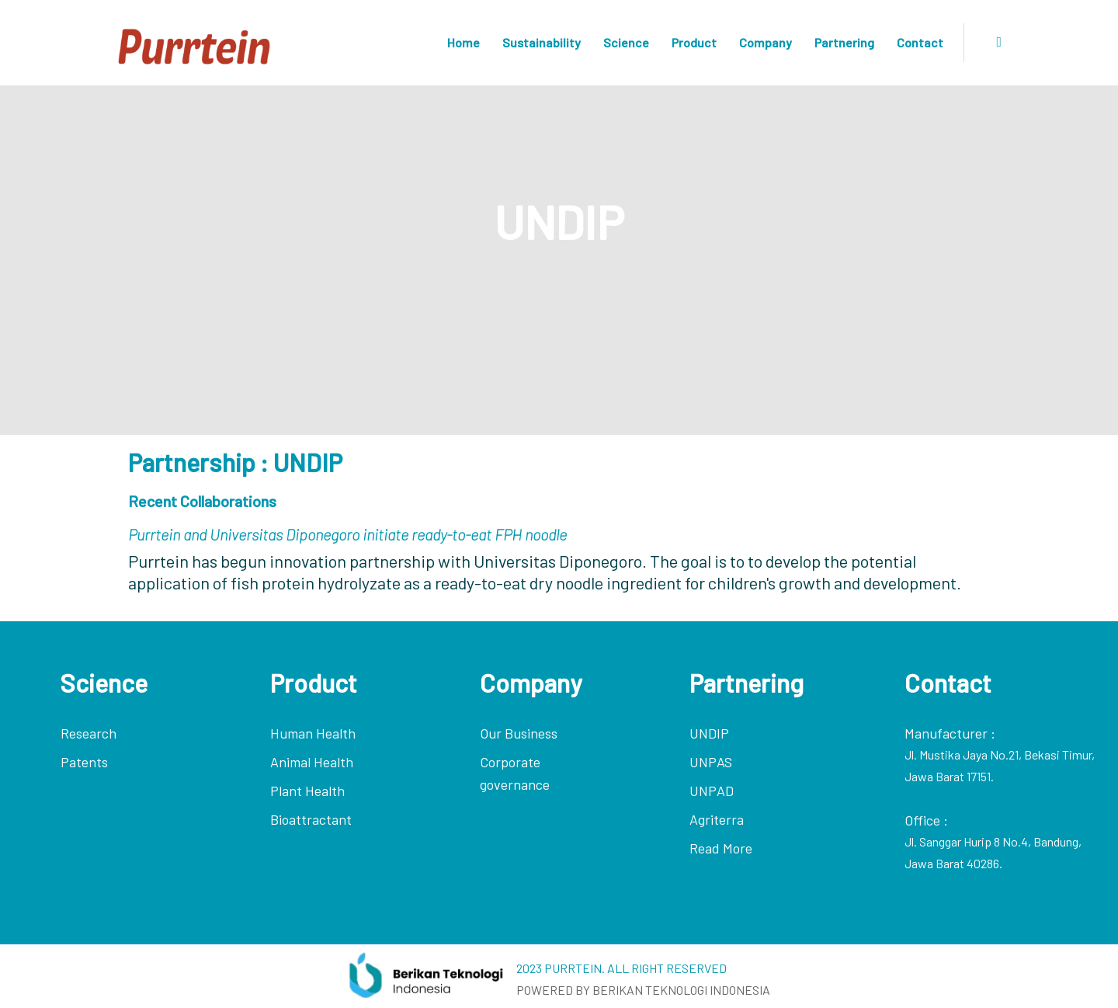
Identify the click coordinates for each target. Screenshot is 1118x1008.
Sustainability (541, 42)
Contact (920, 42)
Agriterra (716, 819)
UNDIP (709, 733)
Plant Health (307, 790)
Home (463, 42)
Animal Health (311, 761)
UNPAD (711, 790)
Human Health (313, 733)
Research (88, 733)
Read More (720, 848)
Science (626, 42)
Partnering (844, 42)
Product (694, 42)
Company (765, 42)
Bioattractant (311, 819)
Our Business (518, 733)
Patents (84, 761)
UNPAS (710, 761)
